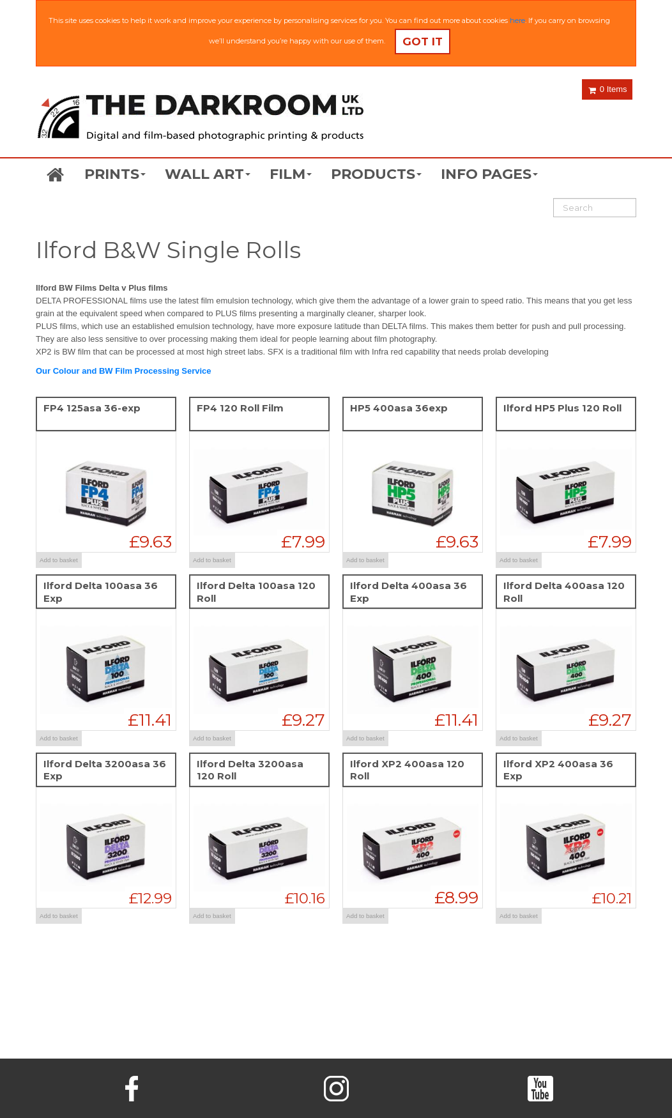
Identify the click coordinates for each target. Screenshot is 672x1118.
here (517, 20)
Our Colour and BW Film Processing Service (123, 371)
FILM (291, 174)
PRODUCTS (376, 174)
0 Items (607, 89)
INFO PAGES (489, 174)
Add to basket (59, 559)
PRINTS (115, 174)
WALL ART (207, 174)
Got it (422, 41)
